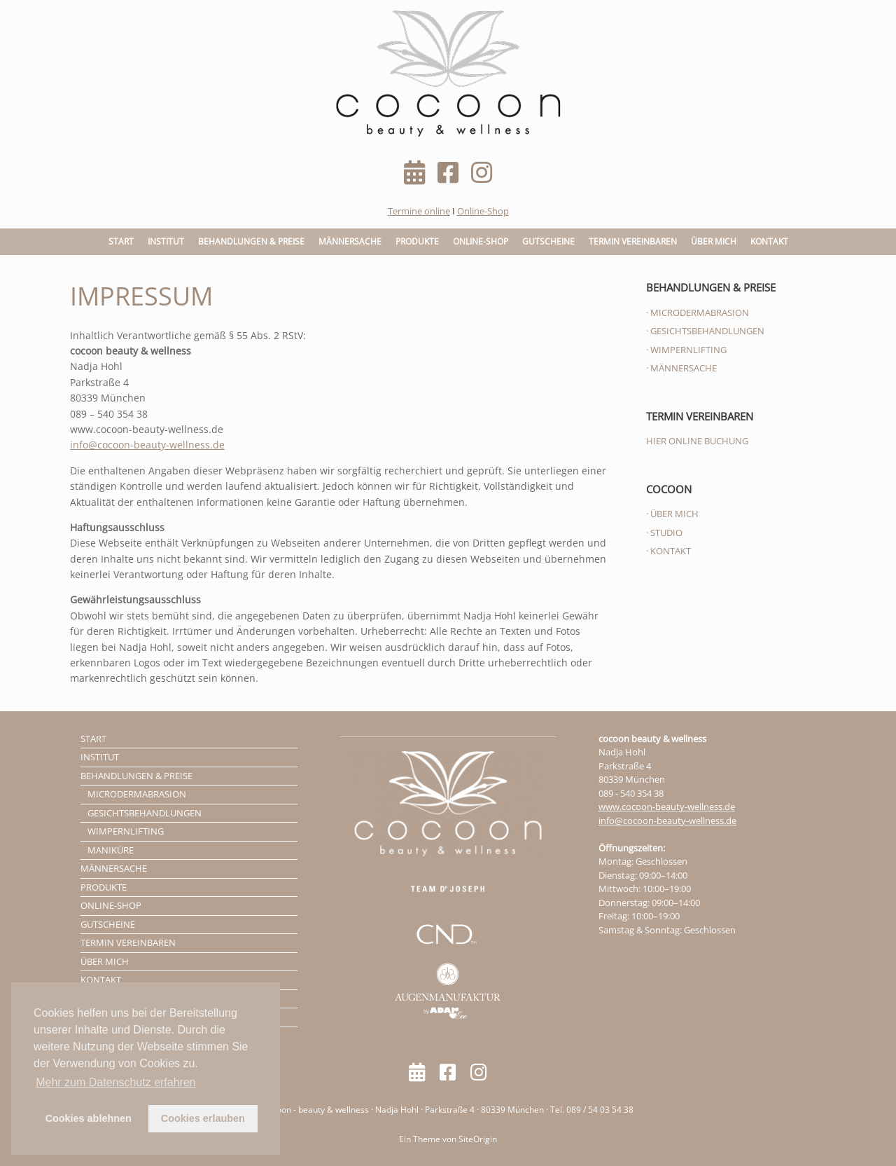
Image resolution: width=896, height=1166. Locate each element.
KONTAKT (769, 241)
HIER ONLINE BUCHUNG (697, 440)
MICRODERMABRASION (137, 794)
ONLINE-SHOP (480, 241)
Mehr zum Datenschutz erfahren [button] (116, 1082)
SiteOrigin (477, 1139)
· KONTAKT (668, 550)
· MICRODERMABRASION (697, 312)
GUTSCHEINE (548, 241)
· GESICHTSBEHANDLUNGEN (705, 330)
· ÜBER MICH (672, 513)
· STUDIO (664, 532)
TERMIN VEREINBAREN (633, 241)
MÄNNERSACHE (350, 241)
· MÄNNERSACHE (681, 368)
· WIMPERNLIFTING (686, 349)
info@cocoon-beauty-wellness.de (147, 444)
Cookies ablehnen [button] (89, 1118)
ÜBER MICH (713, 241)
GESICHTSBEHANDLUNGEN (145, 813)
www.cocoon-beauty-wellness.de (666, 806)
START (121, 241)
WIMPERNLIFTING (126, 831)
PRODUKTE (417, 241)
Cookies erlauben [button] (203, 1118)
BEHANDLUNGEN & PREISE (251, 241)
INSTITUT (166, 241)
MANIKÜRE (111, 850)
